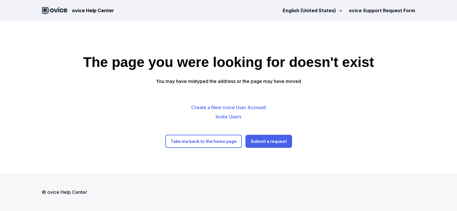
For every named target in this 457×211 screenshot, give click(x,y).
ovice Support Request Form (382, 10)
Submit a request (269, 141)
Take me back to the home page (204, 141)
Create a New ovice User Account (228, 107)
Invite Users (228, 117)
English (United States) (310, 10)
